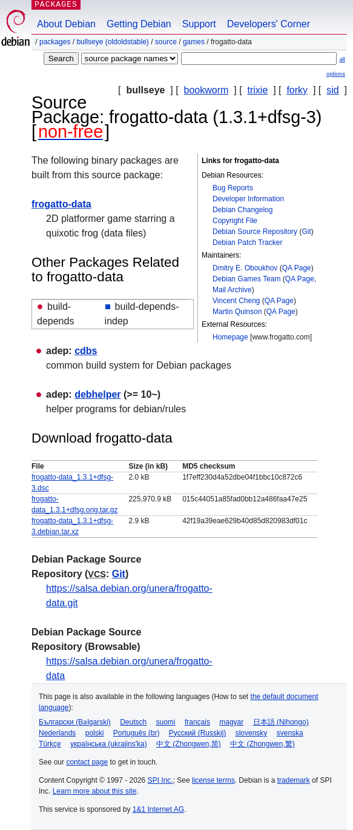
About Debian (66, 24)
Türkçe (50, 744)
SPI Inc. (160, 780)
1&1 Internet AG (158, 809)
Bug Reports (233, 188)
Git (306, 231)
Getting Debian (139, 24)
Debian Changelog (242, 210)
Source (166, 42)
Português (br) (136, 733)
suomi (166, 722)
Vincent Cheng (236, 300)
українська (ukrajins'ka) (108, 744)
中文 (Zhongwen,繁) (262, 744)
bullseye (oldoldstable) (112, 42)
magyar (231, 722)
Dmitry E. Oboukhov (245, 268)
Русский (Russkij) (197, 733)
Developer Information (248, 199)
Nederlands (57, 733)
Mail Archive (232, 290)
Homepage (230, 337)
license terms (213, 780)
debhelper (97, 394)
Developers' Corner (268, 24)
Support (199, 24)
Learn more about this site (95, 791)
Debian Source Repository (255, 231)
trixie (258, 90)
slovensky (252, 733)
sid (332, 90)
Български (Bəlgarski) (75, 722)
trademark (293, 780)
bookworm (206, 90)
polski (94, 733)
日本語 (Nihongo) (281, 722)
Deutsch (133, 722)
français (197, 722)
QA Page (296, 268)
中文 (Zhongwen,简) (188, 744)
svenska (290, 733)
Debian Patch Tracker (247, 242)
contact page (87, 762)
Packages (54, 42)
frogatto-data (61, 204)
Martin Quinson (237, 311)
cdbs (85, 351)
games (194, 42)
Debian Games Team (247, 279)
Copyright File (235, 220)
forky (297, 90)
